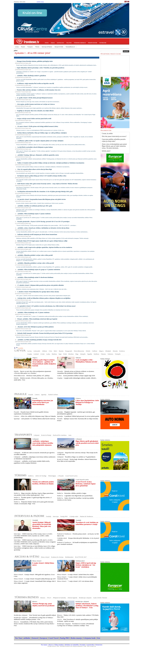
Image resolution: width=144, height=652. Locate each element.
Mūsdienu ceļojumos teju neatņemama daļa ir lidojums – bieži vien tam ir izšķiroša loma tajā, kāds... (41, 289)
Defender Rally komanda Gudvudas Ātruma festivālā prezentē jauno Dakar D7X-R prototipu (45, 333)
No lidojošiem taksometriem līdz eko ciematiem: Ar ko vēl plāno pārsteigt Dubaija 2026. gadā (45, 191)
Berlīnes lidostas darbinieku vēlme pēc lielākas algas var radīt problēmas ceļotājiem (42, 133)
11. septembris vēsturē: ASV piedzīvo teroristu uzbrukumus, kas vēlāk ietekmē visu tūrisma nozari (46, 306)
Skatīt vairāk (28, 63)
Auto (69, 435)
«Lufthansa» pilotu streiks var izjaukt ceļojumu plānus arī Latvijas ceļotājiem (40, 141)
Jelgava (101, 351)
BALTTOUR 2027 (81, 557)
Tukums (103, 354)
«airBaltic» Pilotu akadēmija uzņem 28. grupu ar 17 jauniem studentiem (38, 269)
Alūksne (44, 351)
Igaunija (43, 394)
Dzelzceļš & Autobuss (60, 435)
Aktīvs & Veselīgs (40, 476)
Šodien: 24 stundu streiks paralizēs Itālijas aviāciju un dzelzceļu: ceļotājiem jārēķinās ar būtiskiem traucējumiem (50, 163)
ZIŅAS (53, 42)
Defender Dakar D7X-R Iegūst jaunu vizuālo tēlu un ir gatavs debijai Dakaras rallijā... (38, 244)
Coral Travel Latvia (71, 476)
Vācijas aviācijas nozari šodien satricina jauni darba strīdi (34, 118)
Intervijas (56, 516)
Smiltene (96, 354)
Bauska (61, 351)
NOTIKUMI (102, 42)
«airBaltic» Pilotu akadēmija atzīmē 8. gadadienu (31, 75)
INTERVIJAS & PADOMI (29, 515)
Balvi (55, 351)
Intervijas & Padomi (47, 46)
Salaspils (82, 354)
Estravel (35, 638)
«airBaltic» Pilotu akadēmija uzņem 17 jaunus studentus (34, 213)
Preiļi (65, 354)
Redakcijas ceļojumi (85, 598)
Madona (54, 354)
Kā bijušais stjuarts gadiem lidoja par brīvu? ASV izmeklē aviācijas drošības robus (41, 176)
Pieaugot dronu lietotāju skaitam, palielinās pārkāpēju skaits (35, 61)
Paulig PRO (64, 516)
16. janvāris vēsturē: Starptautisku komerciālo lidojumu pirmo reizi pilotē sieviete (41, 199)
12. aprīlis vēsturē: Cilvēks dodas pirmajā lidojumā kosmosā (34, 98)
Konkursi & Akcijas (57, 557)
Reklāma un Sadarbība (72, 645)
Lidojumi (36, 435)
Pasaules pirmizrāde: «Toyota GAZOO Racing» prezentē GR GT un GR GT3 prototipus (43, 221)
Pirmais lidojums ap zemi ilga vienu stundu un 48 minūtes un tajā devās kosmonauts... (38, 101)
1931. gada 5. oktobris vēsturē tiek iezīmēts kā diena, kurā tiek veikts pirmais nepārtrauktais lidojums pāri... (43, 295)
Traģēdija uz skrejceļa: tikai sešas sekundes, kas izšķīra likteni (35, 111)
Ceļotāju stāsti (73, 516)
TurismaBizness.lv (70, 46)
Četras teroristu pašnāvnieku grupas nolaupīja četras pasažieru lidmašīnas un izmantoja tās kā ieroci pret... (43, 310)
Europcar (43, 638)
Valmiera (110, 354)
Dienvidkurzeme (79, 351)
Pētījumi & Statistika (59, 598)
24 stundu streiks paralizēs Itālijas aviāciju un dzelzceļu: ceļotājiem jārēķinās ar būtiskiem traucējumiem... (43, 166)
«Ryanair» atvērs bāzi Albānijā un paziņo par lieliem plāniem (35, 327)
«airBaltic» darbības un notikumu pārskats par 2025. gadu (34, 206)
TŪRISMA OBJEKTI (80, 42)
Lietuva (37, 394)
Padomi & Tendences (86, 516)
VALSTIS (69, 42)
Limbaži (36, 354)
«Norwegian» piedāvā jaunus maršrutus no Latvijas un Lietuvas (36, 104)
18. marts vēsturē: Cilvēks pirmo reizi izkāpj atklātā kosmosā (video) (37, 126)
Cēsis (50, 351)
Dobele (88, 351)
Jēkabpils (108, 351)
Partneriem (99, 645)
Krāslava (122, 351)
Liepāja (29, 354)
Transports (30, 46)
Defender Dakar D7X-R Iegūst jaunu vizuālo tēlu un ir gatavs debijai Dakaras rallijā (42, 241)
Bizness (42, 598)
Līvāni (42, 354)
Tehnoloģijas (52, 476)
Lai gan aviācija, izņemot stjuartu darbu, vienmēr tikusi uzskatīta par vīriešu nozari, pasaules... (40, 203)
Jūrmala (115, 351)
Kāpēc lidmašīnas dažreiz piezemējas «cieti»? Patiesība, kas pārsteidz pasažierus (40, 68)
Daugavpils (68, 351)
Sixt (98, 638)
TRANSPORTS (23, 434)
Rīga (76, 354)
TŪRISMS (21, 475)
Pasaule (23, 46)
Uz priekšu (19, 348)
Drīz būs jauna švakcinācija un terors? (114, 136)
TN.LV (49, 598)
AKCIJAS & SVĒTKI (27, 556)
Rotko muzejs (76, 638)
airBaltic (27, 638)
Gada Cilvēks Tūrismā (100, 598)
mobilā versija (40, 1)
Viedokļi (48, 516)
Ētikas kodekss (59, 645)
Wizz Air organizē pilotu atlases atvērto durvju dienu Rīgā (34, 169)
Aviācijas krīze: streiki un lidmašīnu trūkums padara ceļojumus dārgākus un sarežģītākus (44, 298)
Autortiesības (90, 645)
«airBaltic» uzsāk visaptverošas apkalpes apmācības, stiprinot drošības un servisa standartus (44, 247)
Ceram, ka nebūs (107, 133)
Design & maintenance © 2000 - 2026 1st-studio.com (84, 646)
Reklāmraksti (69, 557)
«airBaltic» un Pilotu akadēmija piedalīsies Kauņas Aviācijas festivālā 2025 (39, 340)
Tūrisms (37, 46)
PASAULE (21, 393)
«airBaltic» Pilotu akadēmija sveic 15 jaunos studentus (33, 312)
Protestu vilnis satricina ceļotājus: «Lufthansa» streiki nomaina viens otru (38, 90)
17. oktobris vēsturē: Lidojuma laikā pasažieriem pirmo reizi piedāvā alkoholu (40, 285)
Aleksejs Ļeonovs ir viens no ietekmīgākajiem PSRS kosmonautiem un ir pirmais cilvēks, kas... (40, 130)
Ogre (60, 354)
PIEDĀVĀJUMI (92, 42)
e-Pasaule (61, 476)
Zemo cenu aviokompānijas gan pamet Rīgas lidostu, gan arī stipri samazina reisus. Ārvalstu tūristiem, (114, 146)
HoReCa (31, 476)
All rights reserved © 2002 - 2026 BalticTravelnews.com (60, 646)
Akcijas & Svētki (58, 46)
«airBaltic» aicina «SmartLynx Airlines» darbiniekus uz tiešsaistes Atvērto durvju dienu (43, 228)
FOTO (47, 42)
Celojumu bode (89, 638)
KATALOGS (60, 42)
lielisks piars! (106, 151)
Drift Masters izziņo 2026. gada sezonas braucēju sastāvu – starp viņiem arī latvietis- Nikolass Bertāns (47, 183)
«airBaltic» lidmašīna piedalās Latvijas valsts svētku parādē (35, 255)
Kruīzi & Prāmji (46, 435)
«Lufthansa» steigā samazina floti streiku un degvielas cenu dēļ (35, 83)
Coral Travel (53, 638)
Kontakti (82, 645)
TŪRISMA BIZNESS (27, 597)
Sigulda (89, 354)
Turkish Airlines (53, 394)
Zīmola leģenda (72, 598)
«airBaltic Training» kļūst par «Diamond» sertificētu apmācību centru (38, 155)
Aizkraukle (36, 351)
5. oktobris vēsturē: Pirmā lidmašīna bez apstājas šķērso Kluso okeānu (38, 292)
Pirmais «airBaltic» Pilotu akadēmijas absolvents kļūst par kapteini (37, 319)
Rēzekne (71, 354)
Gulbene (94, 351)
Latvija (17, 46)
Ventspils (117, 354)
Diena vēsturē (45, 557)
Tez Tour (18, 638)
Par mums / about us (47, 645)
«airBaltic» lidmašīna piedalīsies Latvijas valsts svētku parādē (35, 263)
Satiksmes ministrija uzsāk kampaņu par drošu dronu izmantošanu (37, 234)
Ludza (48, 354)
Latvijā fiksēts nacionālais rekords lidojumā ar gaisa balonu (35, 147)
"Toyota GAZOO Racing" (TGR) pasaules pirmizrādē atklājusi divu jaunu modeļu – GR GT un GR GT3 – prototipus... (46, 225)
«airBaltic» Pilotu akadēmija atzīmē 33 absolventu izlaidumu (35, 277)
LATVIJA (20, 350)
